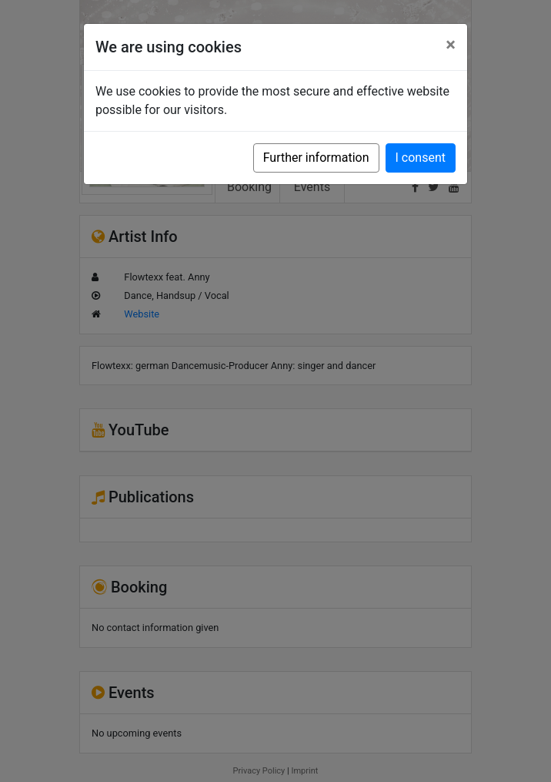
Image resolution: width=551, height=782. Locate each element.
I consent (421, 157)
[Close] (450, 44)
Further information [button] (316, 157)
